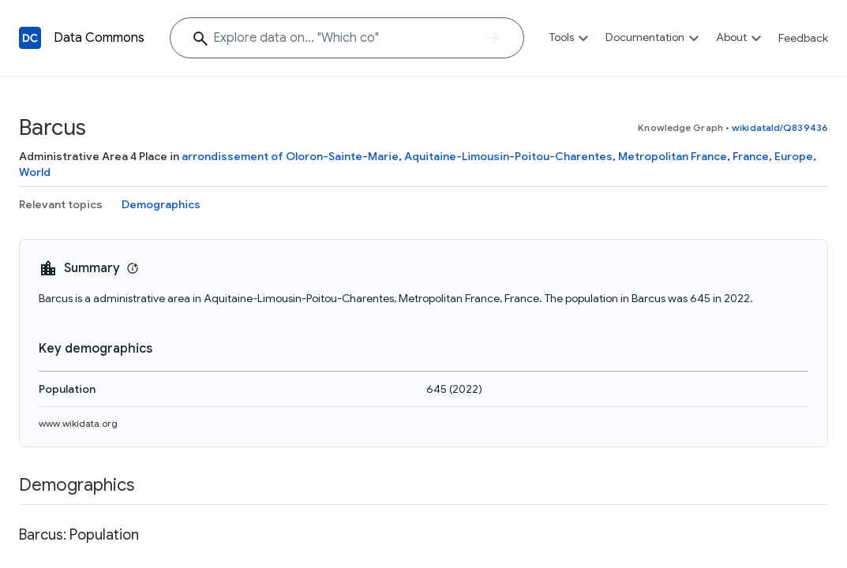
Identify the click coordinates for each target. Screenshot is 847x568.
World (35, 172)
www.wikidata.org (78, 423)
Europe (793, 156)
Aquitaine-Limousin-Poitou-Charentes (508, 156)
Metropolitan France (672, 156)
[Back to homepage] (30, 38)
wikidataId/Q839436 (780, 127)
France (751, 156)
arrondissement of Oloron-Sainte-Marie (290, 156)
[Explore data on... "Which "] (347, 38)
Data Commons (99, 38)
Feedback (803, 38)
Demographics (161, 204)
